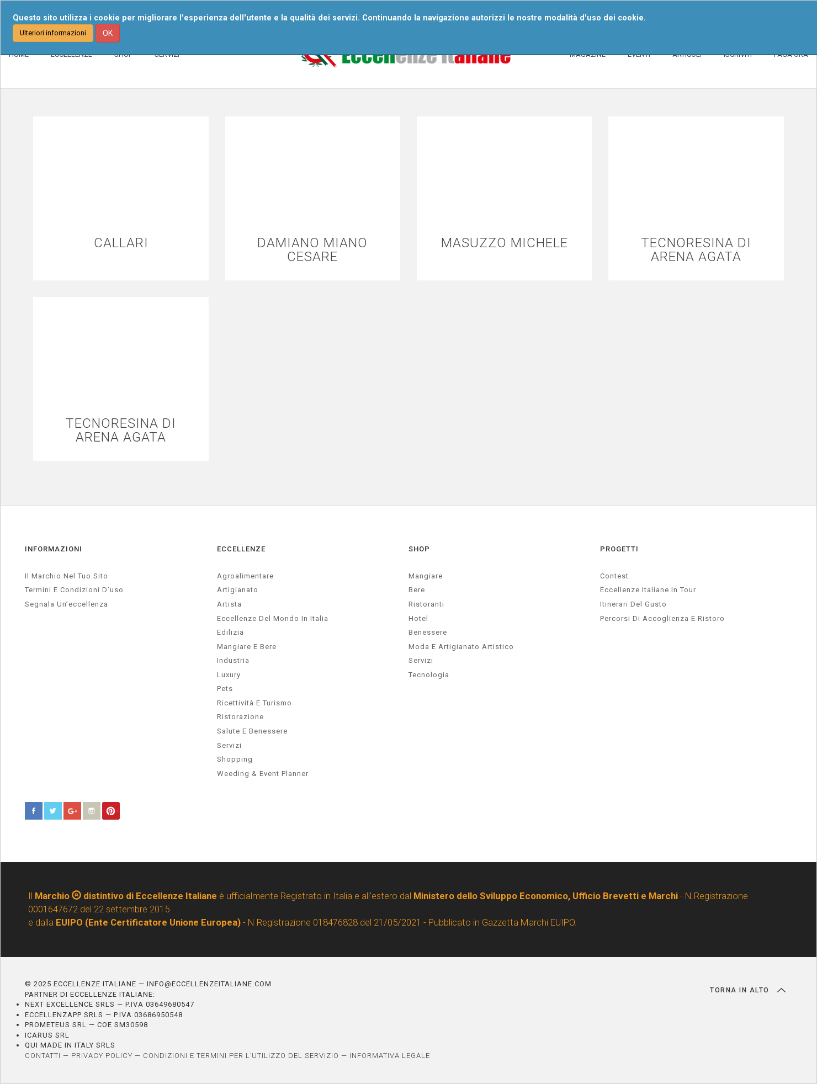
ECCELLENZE (241, 549)
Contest (614, 576)
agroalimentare (245, 576)
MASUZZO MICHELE (504, 243)
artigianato (237, 590)
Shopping (235, 759)
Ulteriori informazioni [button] (53, 33)
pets (225, 688)
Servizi (420, 660)
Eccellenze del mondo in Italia (272, 618)
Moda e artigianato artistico (461, 646)
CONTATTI (43, 1055)
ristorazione (240, 717)
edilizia (230, 632)
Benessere (427, 632)
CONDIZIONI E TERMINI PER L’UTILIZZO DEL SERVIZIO (241, 1055)
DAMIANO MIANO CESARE (312, 250)
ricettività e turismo (254, 703)
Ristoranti (426, 604)
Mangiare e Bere (247, 646)
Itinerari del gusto (633, 604)
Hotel (418, 618)
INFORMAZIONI (53, 549)
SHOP (419, 549)
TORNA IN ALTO (748, 990)
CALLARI (121, 243)
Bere (416, 590)
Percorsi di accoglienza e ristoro (662, 618)
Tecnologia (428, 675)
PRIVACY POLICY (101, 1055)
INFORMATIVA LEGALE (389, 1055)
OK (108, 33)
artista (229, 604)
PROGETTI (619, 549)
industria (233, 660)
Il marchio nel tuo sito (66, 576)
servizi (229, 745)
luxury (229, 675)
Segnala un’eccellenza (66, 604)
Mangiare (425, 576)
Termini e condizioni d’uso (74, 590)
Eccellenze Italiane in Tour (648, 590)
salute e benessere (252, 731)
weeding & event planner (263, 773)
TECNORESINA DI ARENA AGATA (696, 250)
